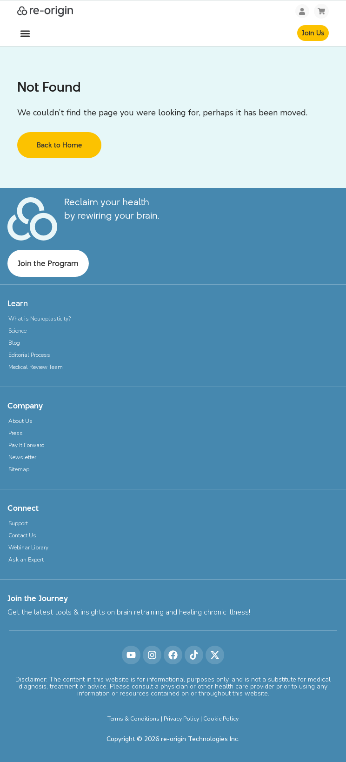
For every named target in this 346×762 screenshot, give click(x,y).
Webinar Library (28, 547)
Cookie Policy (221, 718)
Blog (14, 343)
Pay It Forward (26, 445)
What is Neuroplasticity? (39, 318)
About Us (20, 421)
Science (17, 330)
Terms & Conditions (133, 718)
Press (15, 433)
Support (18, 523)
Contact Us (22, 535)
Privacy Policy (181, 718)
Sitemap (18, 469)
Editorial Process (29, 355)
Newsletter (22, 457)
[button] (25, 33)
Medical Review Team (35, 367)
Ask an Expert (26, 559)
